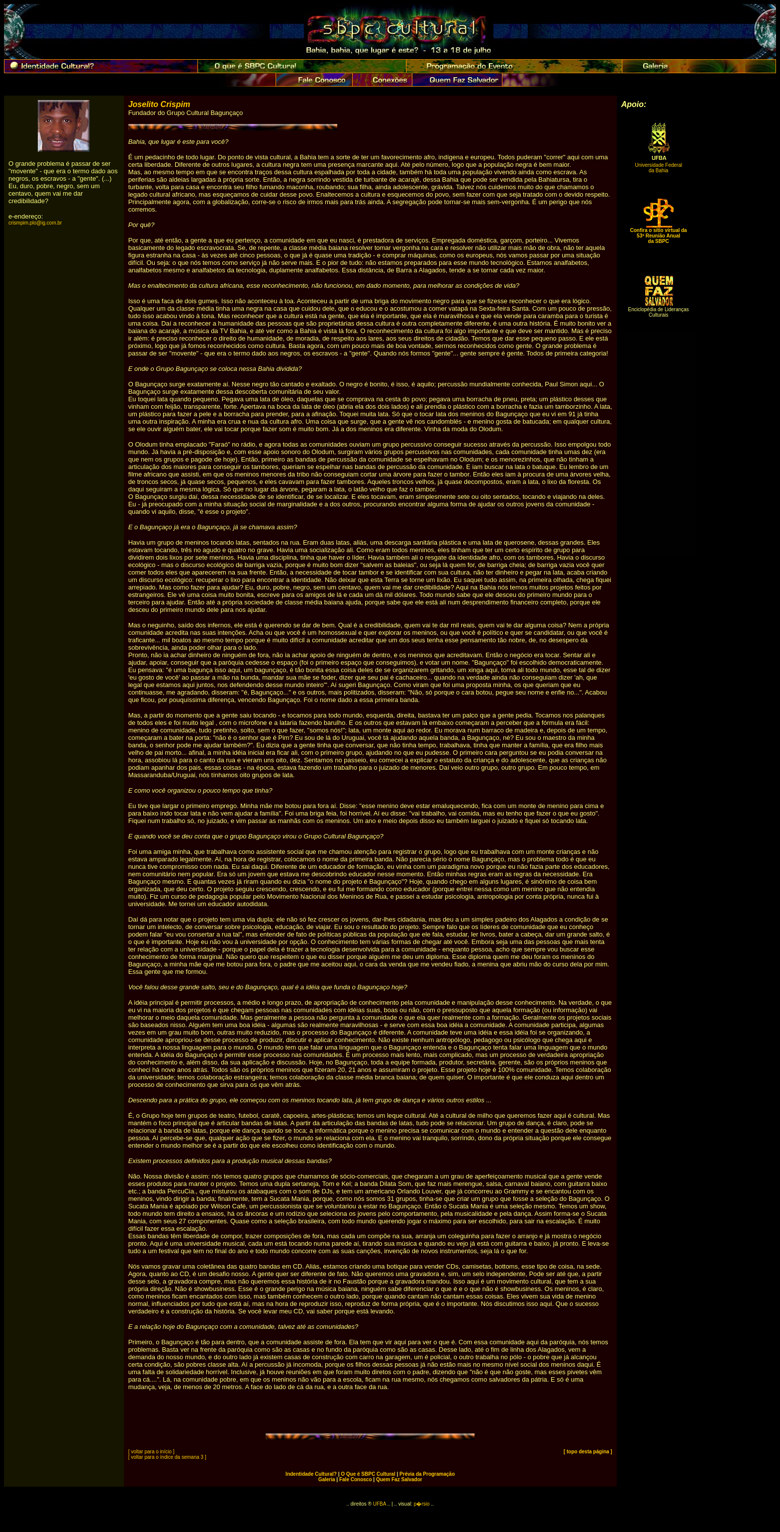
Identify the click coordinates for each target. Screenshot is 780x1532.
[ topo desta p (580, 1451)
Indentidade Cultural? (311, 1474)
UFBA (379, 1504)
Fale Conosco (355, 1479)
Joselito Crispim (159, 104)
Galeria (326, 1479)
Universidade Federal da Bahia (658, 167)
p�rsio (422, 1504)
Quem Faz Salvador (399, 1479)
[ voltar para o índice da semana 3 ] (167, 1457)
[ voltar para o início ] (151, 1451)
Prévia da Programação (427, 1474)
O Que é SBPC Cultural (368, 1474)
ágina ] (604, 1451)
